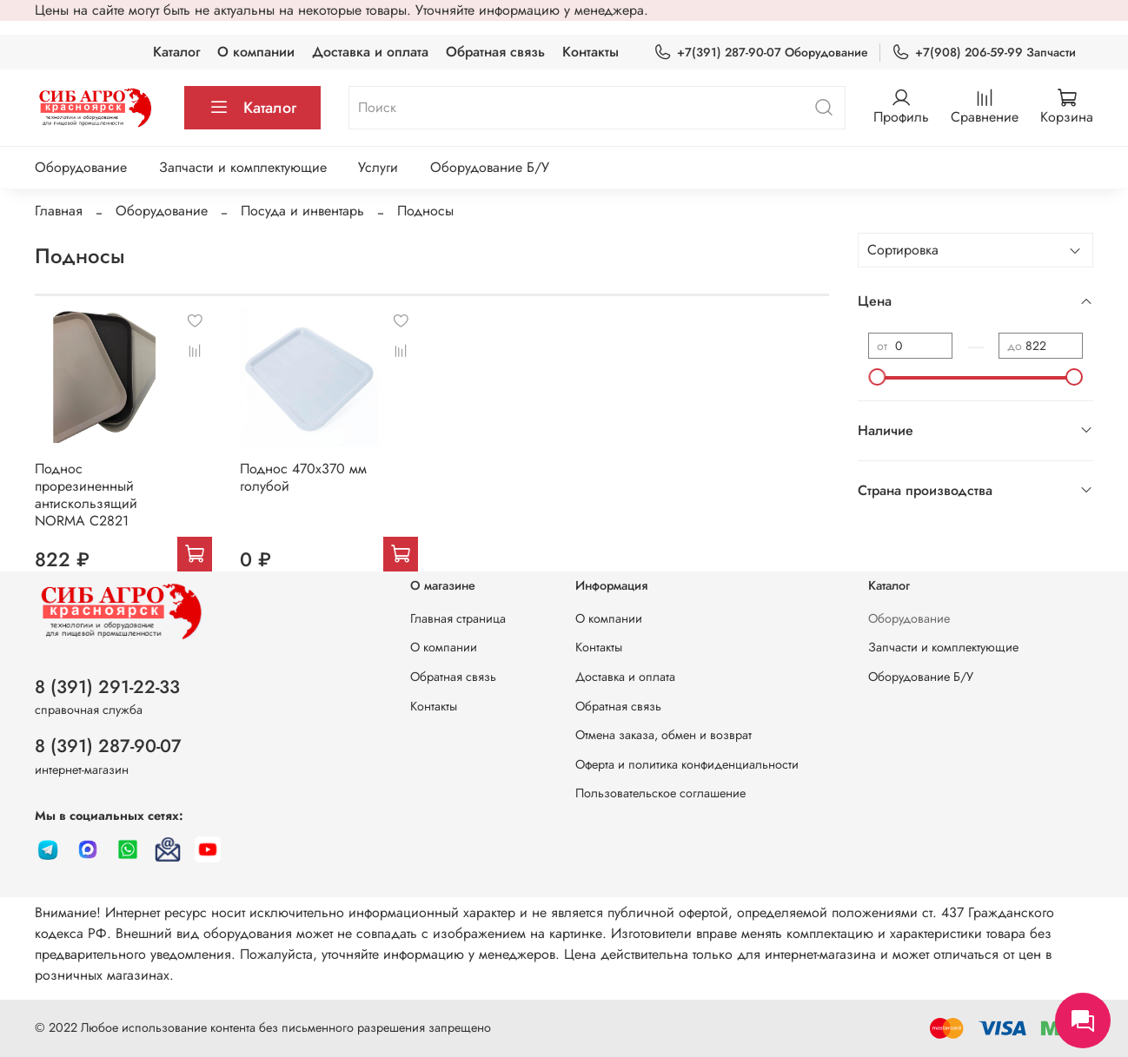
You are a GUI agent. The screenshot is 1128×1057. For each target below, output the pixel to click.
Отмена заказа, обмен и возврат (663, 734)
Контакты (590, 52)
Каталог (176, 52)
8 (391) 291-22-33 (107, 687)
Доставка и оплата (370, 52)
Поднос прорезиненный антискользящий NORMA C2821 (86, 495)
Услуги (378, 167)
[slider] (877, 377)
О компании (256, 52)
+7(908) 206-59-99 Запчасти (984, 52)
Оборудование (81, 167)
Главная (59, 211)
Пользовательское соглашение (660, 793)
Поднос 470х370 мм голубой (303, 477)
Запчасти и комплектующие (243, 167)
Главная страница (458, 618)
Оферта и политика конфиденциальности (687, 764)
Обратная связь (495, 52)
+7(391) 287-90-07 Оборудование (761, 52)
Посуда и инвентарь (302, 211)
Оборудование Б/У (489, 167)
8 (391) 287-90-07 (108, 746)
